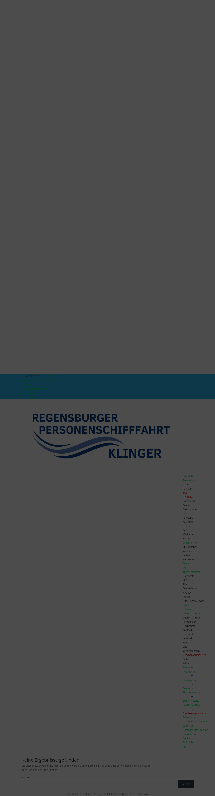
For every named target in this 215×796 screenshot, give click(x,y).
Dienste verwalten (79, 401)
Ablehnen (105, 410)
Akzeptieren (81, 410)
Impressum (125, 417)
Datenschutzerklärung (109, 417)
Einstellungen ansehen (131, 410)
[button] (143, 378)
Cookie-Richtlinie (92, 417)
